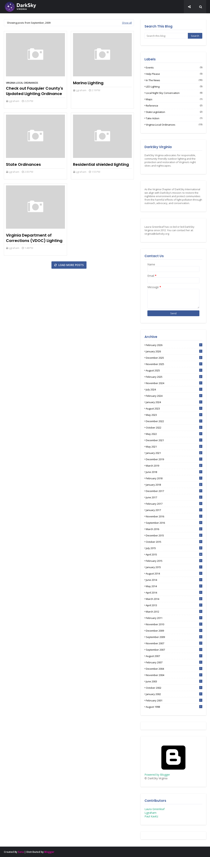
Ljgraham (13, 101)
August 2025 (174, 370)
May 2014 (174, 586)
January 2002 (174, 694)
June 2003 (174, 681)
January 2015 (174, 567)
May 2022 (174, 434)
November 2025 (174, 364)
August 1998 (174, 707)
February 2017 (174, 503)
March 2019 (174, 465)
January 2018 (174, 484)
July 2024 (174, 389)
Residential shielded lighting (101, 164)
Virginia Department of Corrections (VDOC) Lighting (34, 238)
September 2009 (174, 637)
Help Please (174, 74)
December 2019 (174, 459)
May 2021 (174, 446)
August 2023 (174, 408)
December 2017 (174, 491)
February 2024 (174, 396)
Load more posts (71, 265)
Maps (174, 99)
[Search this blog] (166, 36)
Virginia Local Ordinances (22, 82)
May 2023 (174, 415)
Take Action (174, 118)
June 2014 (174, 580)
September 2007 (174, 649)
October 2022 (174, 427)
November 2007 (174, 643)
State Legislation (174, 112)
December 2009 (174, 630)
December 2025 (174, 357)
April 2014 (174, 592)
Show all (127, 22)
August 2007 (174, 656)
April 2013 (174, 605)
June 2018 (174, 472)
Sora (21, 852)
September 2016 (174, 522)
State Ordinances (23, 164)
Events (174, 67)
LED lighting (174, 86)
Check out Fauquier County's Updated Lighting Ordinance (34, 91)
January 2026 (174, 351)
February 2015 (174, 561)
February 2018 (174, 478)
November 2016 (174, 516)
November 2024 (174, 383)
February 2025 (174, 376)
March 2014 (174, 599)
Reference (174, 105)
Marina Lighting (88, 83)
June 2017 (174, 497)
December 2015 (174, 535)
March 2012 (174, 611)
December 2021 (174, 440)
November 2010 (174, 624)
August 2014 (174, 573)
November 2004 (174, 675)
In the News (174, 80)
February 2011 (174, 618)
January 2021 (174, 453)
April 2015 (174, 554)
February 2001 (174, 700)
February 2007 (174, 662)
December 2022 (174, 421)
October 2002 (174, 687)
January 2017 (174, 510)
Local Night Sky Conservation (174, 93)
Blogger (49, 852)
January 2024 (174, 402)
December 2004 (174, 668)
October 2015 (174, 542)
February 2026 (174, 345)
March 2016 (174, 529)
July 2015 (174, 548)
